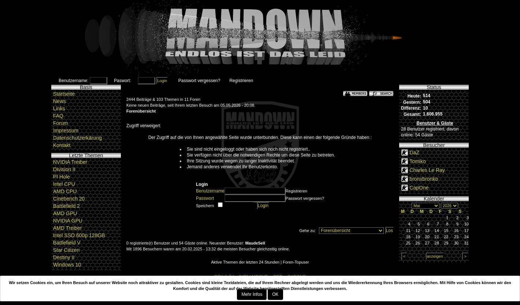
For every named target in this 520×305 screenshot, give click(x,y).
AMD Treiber (67, 228)
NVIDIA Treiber (70, 162)
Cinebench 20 (69, 199)
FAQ (58, 116)
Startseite (64, 94)
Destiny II (63, 257)
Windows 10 (67, 265)
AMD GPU (65, 213)
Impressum (65, 130)
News (59, 101)
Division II (64, 169)
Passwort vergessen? (199, 80)
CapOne (418, 188)
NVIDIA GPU (67, 221)
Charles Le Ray (427, 170)
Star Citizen (66, 250)
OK (275, 294)
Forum (60, 123)
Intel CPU (64, 184)
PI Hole (61, 177)
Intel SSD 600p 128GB (79, 235)
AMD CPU (65, 191)
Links (59, 108)
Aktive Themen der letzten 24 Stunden (245, 262)
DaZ (414, 152)
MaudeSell (255, 243)
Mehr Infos (251, 294)
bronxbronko (423, 179)
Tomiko (417, 161)
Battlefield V (67, 243)
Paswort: (122, 80)
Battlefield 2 (66, 206)
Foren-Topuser (296, 262)
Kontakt (61, 145)
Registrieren (241, 80)
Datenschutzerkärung (77, 138)
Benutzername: (73, 80)
